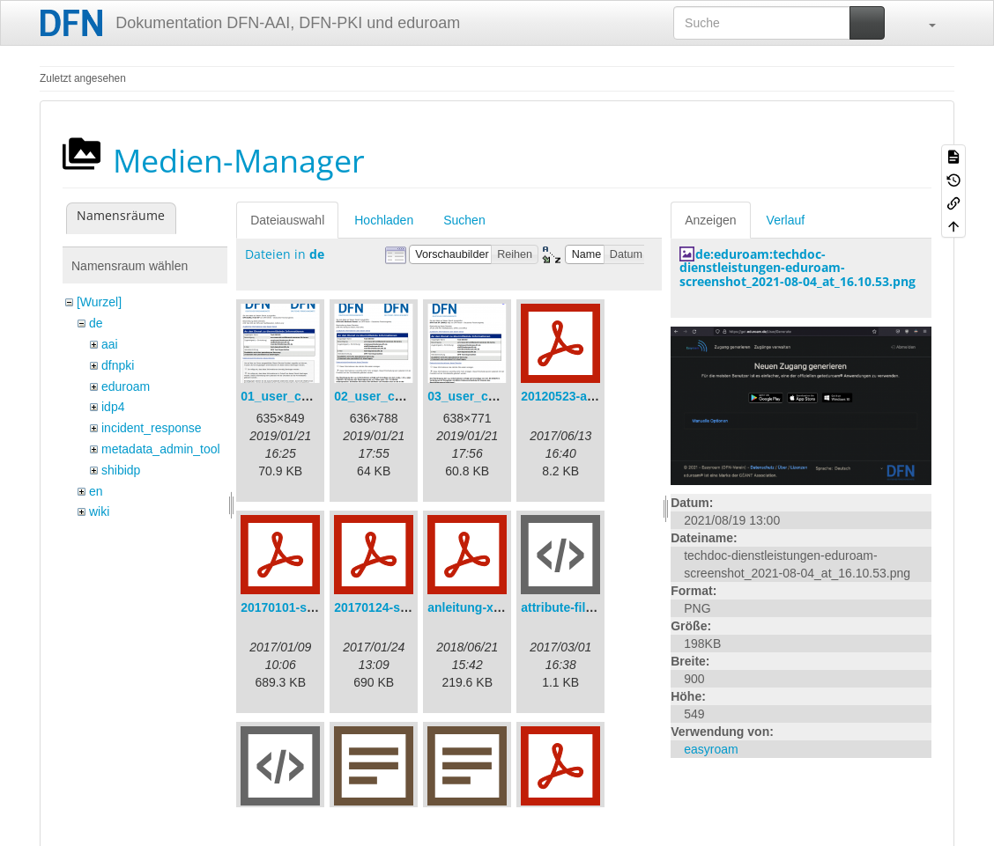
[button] (923, 23)
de (96, 323)
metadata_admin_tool (160, 449)
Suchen (464, 220)
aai (109, 344)
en (96, 491)
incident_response (151, 428)
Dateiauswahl (287, 220)
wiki (99, 511)
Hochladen (383, 220)
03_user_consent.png (490, 396)
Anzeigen (710, 220)
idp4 (112, 407)
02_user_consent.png (397, 396)
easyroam (711, 749)
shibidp (120, 470)
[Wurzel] (99, 302)
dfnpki (117, 365)
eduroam (125, 386)
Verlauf (786, 220)
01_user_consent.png (304, 396)
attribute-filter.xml (573, 607)
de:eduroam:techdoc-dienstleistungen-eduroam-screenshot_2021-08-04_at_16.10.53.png (797, 268)
